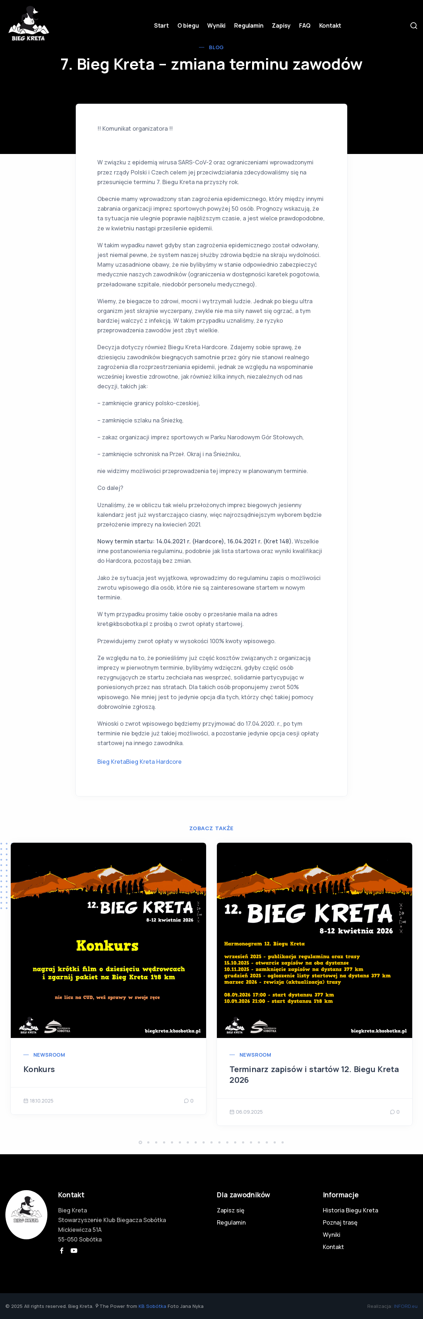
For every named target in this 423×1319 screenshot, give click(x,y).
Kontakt (330, 25)
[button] (140, 1142)
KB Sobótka (152, 1306)
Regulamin (248, 25)
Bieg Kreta (111, 762)
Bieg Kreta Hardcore (154, 762)
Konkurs (39, 1069)
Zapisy (281, 25)
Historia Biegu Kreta (350, 1210)
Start (161, 25)
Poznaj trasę (340, 1222)
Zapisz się (230, 1210)
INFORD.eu (406, 1306)
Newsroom (49, 1054)
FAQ (304, 25)
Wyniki (216, 25)
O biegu (188, 25)
